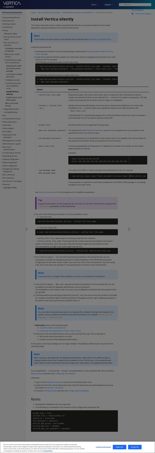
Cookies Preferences (103, 450)
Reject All (119, 450)
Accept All (134, 450)
